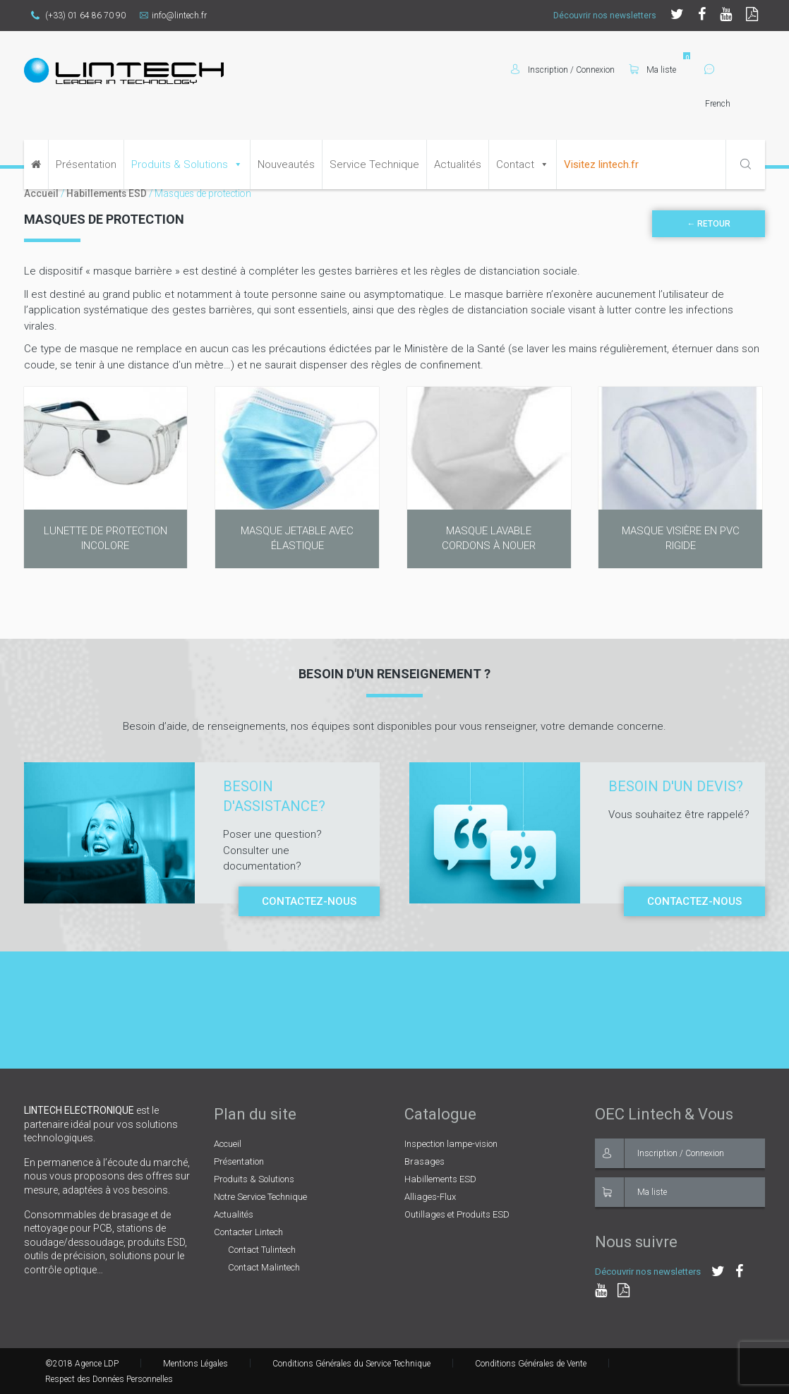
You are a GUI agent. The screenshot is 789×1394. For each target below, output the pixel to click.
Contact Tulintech (262, 1249)
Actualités (457, 164)
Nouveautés (286, 164)
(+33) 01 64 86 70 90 (78, 15)
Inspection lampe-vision (451, 1143)
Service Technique (374, 164)
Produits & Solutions (179, 164)
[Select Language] (734, 104)
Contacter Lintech (248, 1232)
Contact (515, 164)
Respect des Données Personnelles (109, 1379)
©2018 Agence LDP (82, 1364)
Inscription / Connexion (659, 1153)
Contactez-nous (309, 901)
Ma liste (652, 70)
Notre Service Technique (260, 1196)
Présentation (86, 164)
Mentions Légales (195, 1364)
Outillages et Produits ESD (457, 1214)
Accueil (41, 193)
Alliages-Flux (430, 1196)
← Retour (708, 224)
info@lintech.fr (173, 15)
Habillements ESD (106, 193)
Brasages (424, 1161)
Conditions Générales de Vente (530, 1364)
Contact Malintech (264, 1267)
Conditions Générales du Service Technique (351, 1364)
